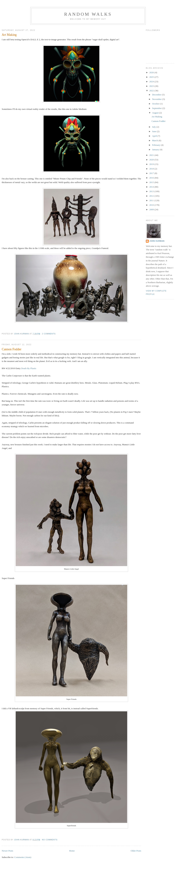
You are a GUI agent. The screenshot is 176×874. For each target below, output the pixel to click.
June (154, 131)
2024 (151, 81)
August (155, 112)
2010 (151, 205)
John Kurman (156, 241)
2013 (151, 191)
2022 (151, 90)
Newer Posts (7, 850)
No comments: (50, 840)
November (157, 99)
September (157, 108)
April (155, 136)
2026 (151, 72)
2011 (151, 200)
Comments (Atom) (22, 857)
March (155, 140)
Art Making (9, 34)
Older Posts (136, 850)
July (154, 127)
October (156, 103)
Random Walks (88, 14)
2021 (151, 155)
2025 (151, 77)
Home (72, 850)
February (156, 145)
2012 (151, 196)
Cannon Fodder (11, 349)
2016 (151, 177)
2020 (151, 159)
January (156, 149)
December (157, 94)
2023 (151, 86)
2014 (151, 187)
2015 (151, 182)
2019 (151, 164)
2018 (151, 168)
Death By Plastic (28, 368)
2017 (151, 173)
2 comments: (49, 334)
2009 (151, 209)
